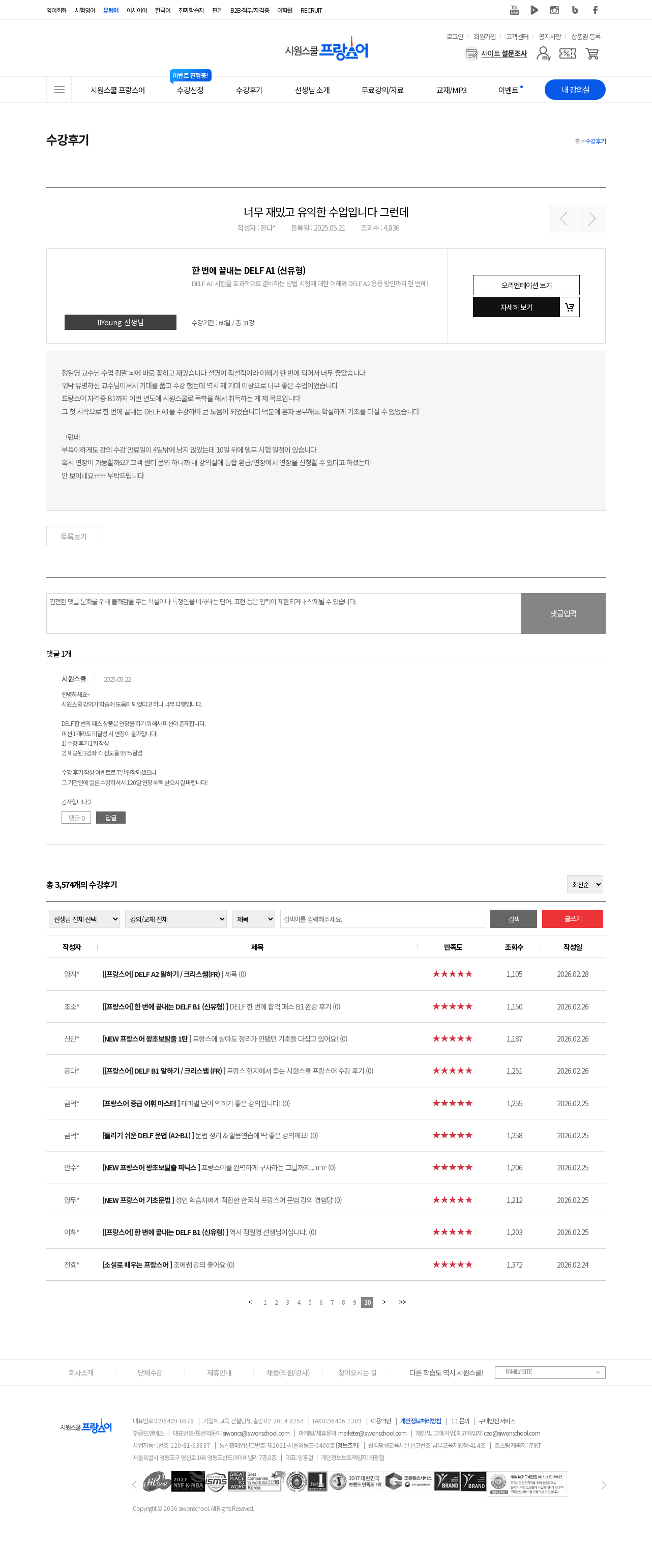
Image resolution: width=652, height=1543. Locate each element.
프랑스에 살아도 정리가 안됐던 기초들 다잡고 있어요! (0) (224, 1038)
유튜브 (514, 10)
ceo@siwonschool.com (512, 1432)
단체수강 (150, 1372)
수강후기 (595, 140)
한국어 (162, 10)
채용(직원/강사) (288, 1372)
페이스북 (595, 10)
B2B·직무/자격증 (249, 10)
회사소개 (81, 1372)
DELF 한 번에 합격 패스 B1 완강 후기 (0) (221, 1006)
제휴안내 (219, 1372)
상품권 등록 (586, 36)
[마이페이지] (543, 53)
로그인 (455, 36)
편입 (217, 10)
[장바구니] (592, 53)
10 (367, 1302)
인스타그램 (555, 10)
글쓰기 (573, 918)
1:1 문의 (460, 1420)
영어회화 (56, 10)
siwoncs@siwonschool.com (256, 1432)
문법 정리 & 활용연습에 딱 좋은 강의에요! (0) (210, 1135)
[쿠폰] (567, 53)
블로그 (575, 10)
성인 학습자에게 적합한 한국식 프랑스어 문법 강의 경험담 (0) (222, 1200)
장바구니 (569, 307)
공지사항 (550, 36)
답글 (110, 817)
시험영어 (85, 10)
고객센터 (517, 36)
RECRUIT (311, 10)
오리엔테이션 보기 (526, 285)
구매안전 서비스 (497, 1420)
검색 (513, 919)
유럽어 (110, 10)
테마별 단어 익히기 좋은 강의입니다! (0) (196, 1103)
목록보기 (74, 536)
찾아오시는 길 (357, 1372)
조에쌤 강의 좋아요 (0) (168, 1264)
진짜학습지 (191, 10)
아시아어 (137, 10)
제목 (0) (174, 974)
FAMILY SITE (519, 1371)
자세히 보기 (516, 307)
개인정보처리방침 (420, 1420)
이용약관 (381, 1420)
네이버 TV (534, 10)
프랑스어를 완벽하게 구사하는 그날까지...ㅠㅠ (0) (219, 1167)
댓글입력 (563, 613)
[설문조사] (495, 53)
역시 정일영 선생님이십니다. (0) (209, 1232)
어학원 (284, 10)
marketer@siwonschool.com (372, 1432)
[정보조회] (347, 1445)
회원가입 (484, 36)
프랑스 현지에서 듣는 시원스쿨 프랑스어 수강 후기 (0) (237, 1070)
